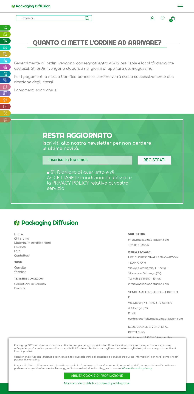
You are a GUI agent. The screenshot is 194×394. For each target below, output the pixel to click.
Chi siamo (21, 238)
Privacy (19, 288)
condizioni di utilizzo (104, 177)
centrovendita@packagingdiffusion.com (155, 318)
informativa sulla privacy (137, 367)
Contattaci (22, 255)
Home (18, 234)
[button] (152, 18)
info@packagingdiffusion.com (148, 239)
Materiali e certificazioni (32, 243)
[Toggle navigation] (180, 6)
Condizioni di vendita (30, 284)
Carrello (20, 267)
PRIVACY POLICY (70, 183)
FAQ (17, 251)
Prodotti (20, 247)
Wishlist (20, 272)
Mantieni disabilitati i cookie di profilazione (96, 383)
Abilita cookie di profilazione (97, 375)
